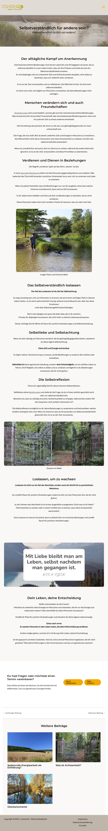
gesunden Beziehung (30, 173)
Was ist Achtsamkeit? (68, 765)
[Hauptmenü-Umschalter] (103, 7)
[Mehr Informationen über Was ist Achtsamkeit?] (78, 747)
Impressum (83, 819)
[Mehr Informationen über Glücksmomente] (29, 788)
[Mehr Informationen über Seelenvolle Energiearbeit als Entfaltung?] (29, 747)
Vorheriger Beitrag (12, 713)
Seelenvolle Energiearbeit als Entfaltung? (24, 766)
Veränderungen (21, 113)
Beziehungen (35, 392)
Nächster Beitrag (96, 713)
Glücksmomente (17, 806)
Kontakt (82, 825)
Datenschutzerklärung (82, 822)
